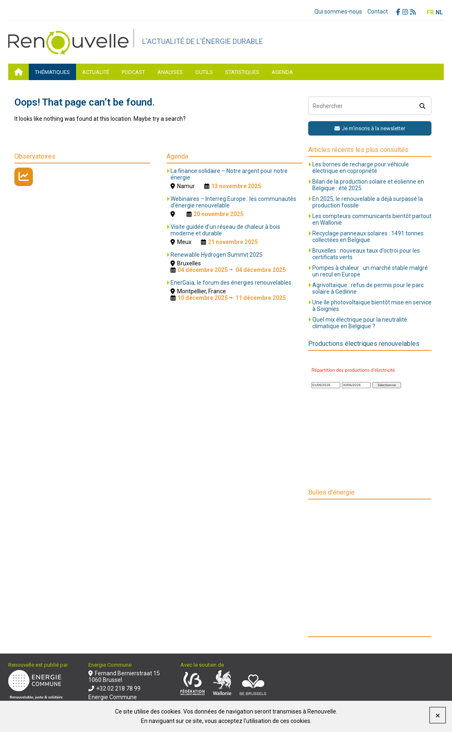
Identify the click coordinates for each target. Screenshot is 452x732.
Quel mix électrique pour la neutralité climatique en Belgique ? (359, 322)
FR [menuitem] (430, 12)
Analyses (170, 72)
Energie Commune (112, 697)
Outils (204, 72)
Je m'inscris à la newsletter (369, 128)
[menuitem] (430, 12)
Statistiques (242, 72)
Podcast (133, 72)
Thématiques (52, 72)
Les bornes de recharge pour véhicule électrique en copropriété (360, 167)
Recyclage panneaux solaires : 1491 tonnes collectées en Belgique (368, 236)
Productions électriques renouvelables (364, 344)
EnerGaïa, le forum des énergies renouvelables (231, 282)
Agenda (282, 72)
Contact (377, 11)
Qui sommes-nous (338, 11)
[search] (422, 106)
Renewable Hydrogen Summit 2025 (217, 254)
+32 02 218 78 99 (114, 688)
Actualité (95, 72)
